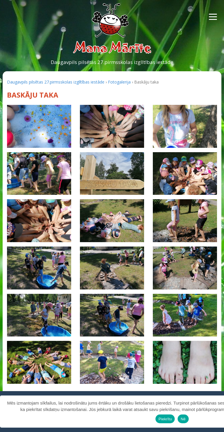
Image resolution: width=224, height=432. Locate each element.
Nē (183, 419)
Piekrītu (165, 419)
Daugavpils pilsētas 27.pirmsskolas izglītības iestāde (112, 62)
